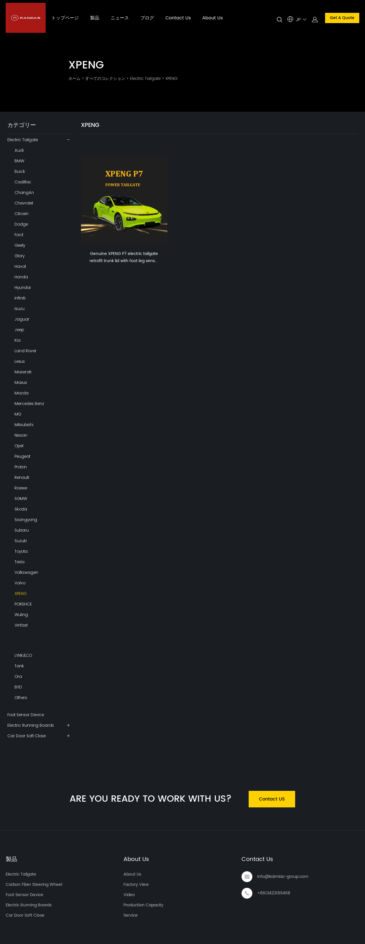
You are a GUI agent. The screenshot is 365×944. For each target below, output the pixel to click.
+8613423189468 (273, 893)
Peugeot (22, 456)
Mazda (22, 393)
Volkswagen (26, 572)
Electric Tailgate (145, 78)
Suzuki (21, 541)
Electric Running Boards (30, 725)
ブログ (147, 18)
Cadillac (23, 182)
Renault (22, 477)
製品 (94, 18)
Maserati (23, 372)
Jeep (19, 330)
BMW (19, 161)
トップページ (65, 18)
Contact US (272, 799)
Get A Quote (342, 18)
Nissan (21, 435)
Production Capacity (143, 905)
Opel (19, 446)
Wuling (21, 614)
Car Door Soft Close (26, 736)
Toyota (21, 551)
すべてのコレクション (105, 78)
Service (130, 915)
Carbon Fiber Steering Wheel (34, 884)
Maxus (21, 382)
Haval (20, 266)
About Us (212, 18)
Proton (21, 467)
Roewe (21, 488)
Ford (19, 235)
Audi (19, 150)
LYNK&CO (23, 655)
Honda (21, 277)
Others (21, 697)
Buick (20, 171)
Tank (19, 666)
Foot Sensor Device (25, 715)
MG (18, 414)
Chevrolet (24, 203)
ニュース (120, 18)
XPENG (171, 78)
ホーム (74, 78)
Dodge (21, 224)
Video (129, 895)
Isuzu (20, 308)
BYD (18, 687)
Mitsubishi (24, 425)
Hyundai (23, 287)
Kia (18, 340)
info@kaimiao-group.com (282, 877)
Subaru (22, 530)
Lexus (20, 361)
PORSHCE (23, 604)
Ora (18, 676)
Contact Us (178, 18)
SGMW (21, 498)
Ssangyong (26, 519)
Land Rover (25, 351)
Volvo (20, 583)
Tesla (20, 562)
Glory (20, 256)
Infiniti (20, 298)
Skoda (21, 509)
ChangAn (24, 192)
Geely (20, 245)
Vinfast (21, 625)
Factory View (136, 884)
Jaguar (22, 319)
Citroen (22, 213)
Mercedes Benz (29, 403)
